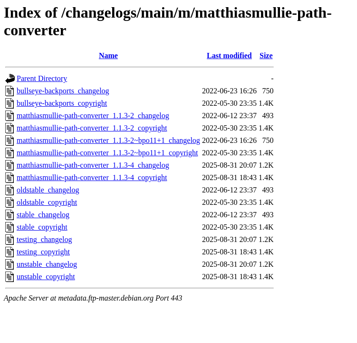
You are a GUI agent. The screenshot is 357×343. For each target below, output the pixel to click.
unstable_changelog (47, 264)
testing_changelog (44, 239)
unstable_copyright (46, 276)
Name (108, 55)
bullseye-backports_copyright (62, 103)
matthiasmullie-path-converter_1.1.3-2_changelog (93, 115)
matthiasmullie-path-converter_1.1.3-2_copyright (92, 128)
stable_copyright (42, 227)
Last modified (229, 55)
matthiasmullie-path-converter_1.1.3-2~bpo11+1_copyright (107, 153)
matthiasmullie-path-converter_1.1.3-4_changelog (93, 165)
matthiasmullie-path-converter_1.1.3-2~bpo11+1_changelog (108, 140)
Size (266, 55)
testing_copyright (43, 252)
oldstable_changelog (48, 190)
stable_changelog (43, 215)
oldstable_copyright (47, 202)
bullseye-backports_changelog (63, 91)
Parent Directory (42, 78)
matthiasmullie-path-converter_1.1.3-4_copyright (92, 177)
